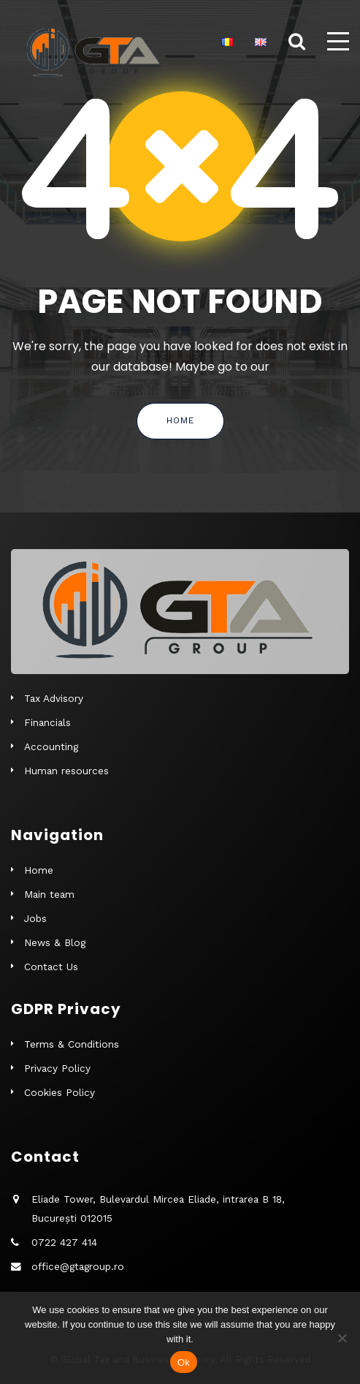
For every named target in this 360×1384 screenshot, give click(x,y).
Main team (49, 894)
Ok (183, 1362)
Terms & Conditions (71, 1044)
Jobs (35, 918)
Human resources (66, 770)
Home (180, 420)
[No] (341, 1338)
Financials (47, 722)
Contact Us (51, 966)
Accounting (51, 746)
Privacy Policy (57, 1068)
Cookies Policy (59, 1092)
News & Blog (54, 942)
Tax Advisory (53, 698)
